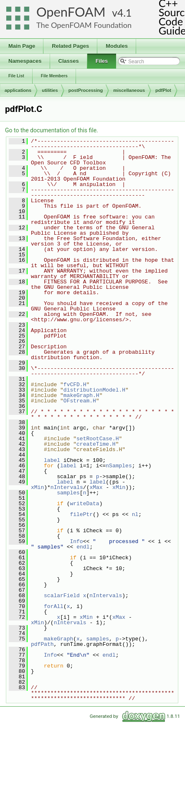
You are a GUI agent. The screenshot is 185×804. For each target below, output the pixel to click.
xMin (37, 487)
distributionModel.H (94, 390)
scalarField (62, 595)
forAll (53, 606)
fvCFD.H (74, 384)
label (52, 460)
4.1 (124, 13)
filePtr (81, 514)
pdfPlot (163, 90)
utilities (50, 90)
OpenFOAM (71, 12)
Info (76, 541)
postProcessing (85, 90)
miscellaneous (129, 90)
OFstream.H (79, 400)
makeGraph (58, 639)
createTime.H (96, 444)
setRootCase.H (97, 438)
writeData (84, 503)
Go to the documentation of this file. (51, 130)
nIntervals (67, 487)
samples (68, 492)
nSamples (119, 465)
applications (18, 90)
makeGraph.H (81, 395)
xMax (95, 487)
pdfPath (42, 644)
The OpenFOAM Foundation (84, 25)
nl (135, 514)
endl (82, 547)
